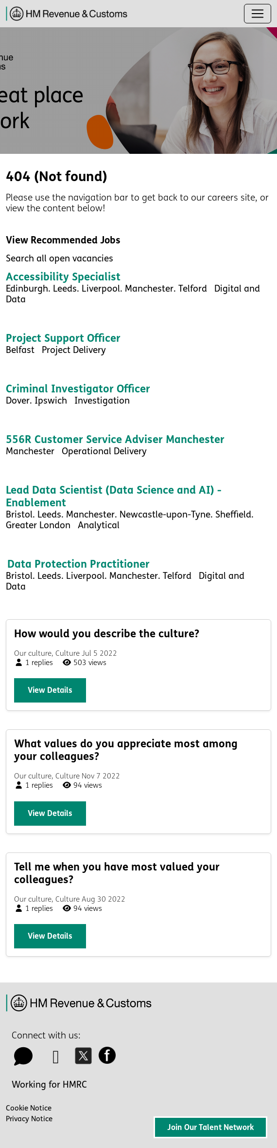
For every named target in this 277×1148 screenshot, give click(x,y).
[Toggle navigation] (257, 13)
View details (50, 690)
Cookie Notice (29, 1108)
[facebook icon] (110, 1060)
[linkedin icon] (56, 1060)
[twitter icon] (85, 1060)
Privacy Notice (29, 1118)
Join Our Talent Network (210, 1127)
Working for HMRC (49, 1084)
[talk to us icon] (23, 1060)
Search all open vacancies (59, 258)
